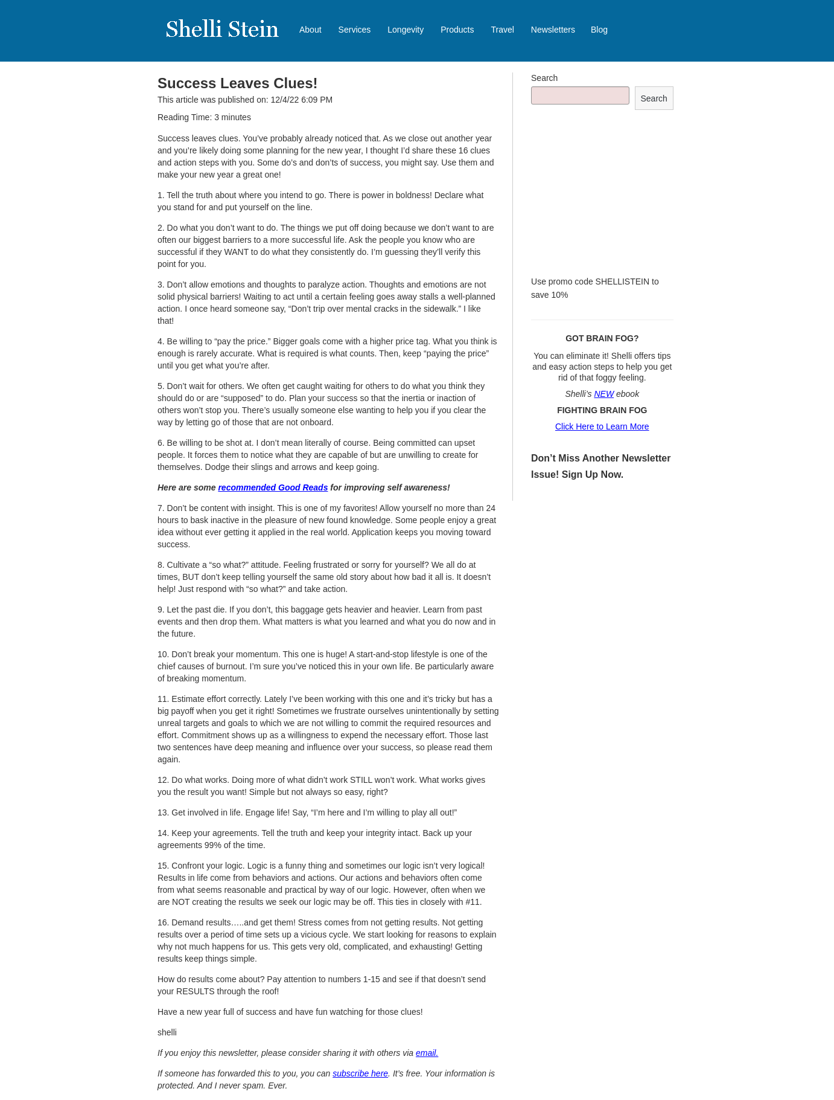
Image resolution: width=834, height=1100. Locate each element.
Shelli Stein (230, 36)
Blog (599, 29)
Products (457, 29)
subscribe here (360, 1073)
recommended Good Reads (273, 487)
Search (544, 78)
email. (427, 1053)
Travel (502, 29)
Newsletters (553, 29)
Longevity (405, 29)
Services (355, 29)
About (310, 29)
